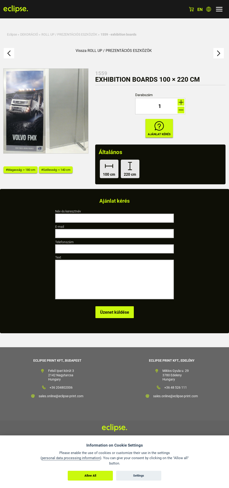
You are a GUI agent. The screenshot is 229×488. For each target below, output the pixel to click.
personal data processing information (71, 458)
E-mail (59, 226)
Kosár (191, 9)
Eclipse (12, 34)
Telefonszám (64, 242)
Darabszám (144, 95)
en (200, 9)
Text (58, 257)
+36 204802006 (61, 387)
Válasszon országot (208, 9)
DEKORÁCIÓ (29, 34)
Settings (138, 475)
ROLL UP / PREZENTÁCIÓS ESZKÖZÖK (69, 34)
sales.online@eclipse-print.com (61, 396)
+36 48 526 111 (175, 387)
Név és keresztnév (68, 211)
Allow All (90, 475)
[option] (45, 111)
